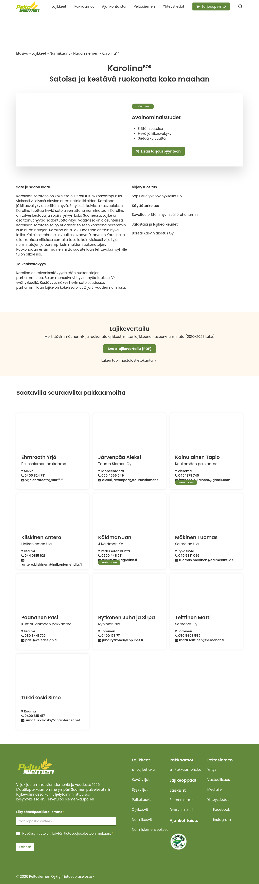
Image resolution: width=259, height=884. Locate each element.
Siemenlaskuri (181, 799)
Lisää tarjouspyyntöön (158, 151)
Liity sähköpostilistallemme (40, 812)
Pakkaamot (181, 760)
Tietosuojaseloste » (78, 876)
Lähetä (25, 847)
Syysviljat (140, 789)
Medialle (214, 789)
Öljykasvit (140, 809)
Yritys (211, 769)
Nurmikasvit (60, 53)
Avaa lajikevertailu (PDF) (129, 348)
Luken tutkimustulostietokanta (127, 360)
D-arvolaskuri (181, 809)
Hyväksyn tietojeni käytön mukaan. (67, 834)
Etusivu (22, 53)
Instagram (222, 819)
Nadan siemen (85, 53)
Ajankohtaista (184, 820)
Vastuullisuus (218, 779)
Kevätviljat (141, 779)
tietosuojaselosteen (80, 833)
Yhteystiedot (217, 799)
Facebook (221, 809)
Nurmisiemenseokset (150, 829)
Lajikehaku (146, 769)
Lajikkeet (39, 53)
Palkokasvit (141, 799)
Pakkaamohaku (188, 769)
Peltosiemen (220, 760)
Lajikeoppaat (183, 780)
